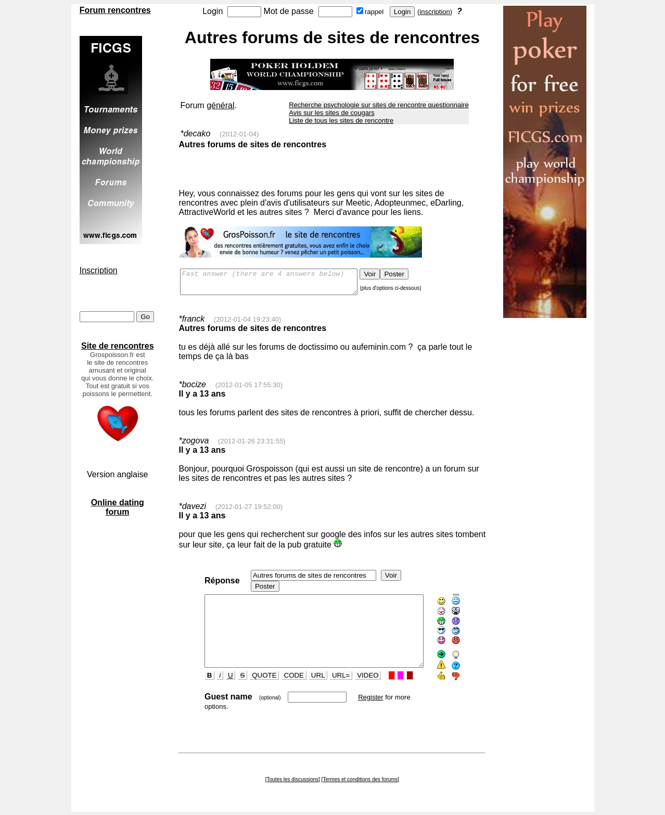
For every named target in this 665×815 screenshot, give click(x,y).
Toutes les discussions (293, 778)
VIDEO (357, 682)
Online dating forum (117, 507)
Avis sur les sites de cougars (332, 113)
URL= (330, 682)
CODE (283, 682)
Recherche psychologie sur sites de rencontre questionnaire (378, 105)
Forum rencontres (115, 10)
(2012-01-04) (239, 134)
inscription (434, 12)
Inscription (99, 270)
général (220, 105)
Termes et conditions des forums (360, 778)
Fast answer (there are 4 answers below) (279, 284)
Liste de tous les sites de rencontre (341, 120)
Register (359, 704)
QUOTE (253, 682)
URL (307, 682)
